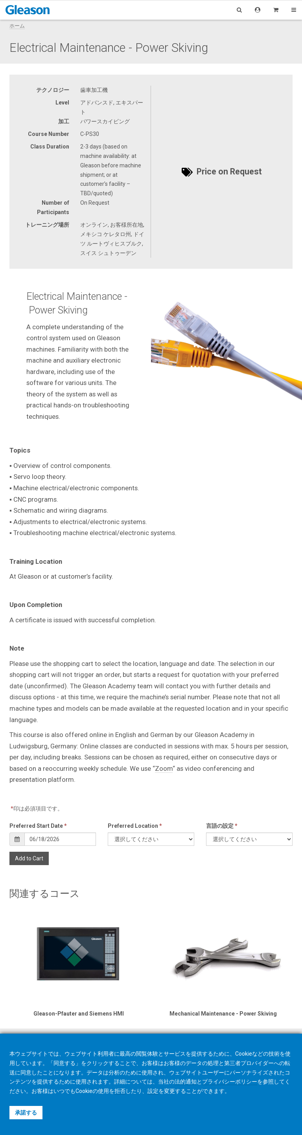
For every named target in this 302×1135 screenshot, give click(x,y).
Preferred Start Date (38, 826)
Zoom (164, 768)
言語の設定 (222, 826)
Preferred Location (135, 826)
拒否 (119, 1091)
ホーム (17, 26)
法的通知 (186, 1081)
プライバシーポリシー (229, 1081)
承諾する (26, 1112)
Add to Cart (29, 858)
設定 (152, 1091)
